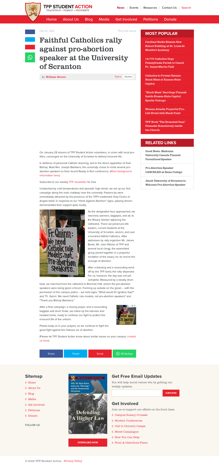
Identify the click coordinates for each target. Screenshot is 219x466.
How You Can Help (127, 437)
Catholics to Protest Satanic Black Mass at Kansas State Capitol (163, 79)
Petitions (150, 19)
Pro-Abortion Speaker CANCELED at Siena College (163, 170)
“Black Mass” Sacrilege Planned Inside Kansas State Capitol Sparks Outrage (165, 96)
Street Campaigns (127, 431)
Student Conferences (128, 420)
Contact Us (169, 8)
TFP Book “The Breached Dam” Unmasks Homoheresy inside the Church (165, 126)
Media (104, 19)
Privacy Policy (73, 461)
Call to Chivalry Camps (130, 426)
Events (134, 8)
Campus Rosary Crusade (131, 415)
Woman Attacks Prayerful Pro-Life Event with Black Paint (165, 111)
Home (51, 19)
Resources (150, 8)
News (121, 8)
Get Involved (126, 19)
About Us (71, 19)
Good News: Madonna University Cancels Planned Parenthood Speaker (163, 155)
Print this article (127, 31)
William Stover (56, 77)
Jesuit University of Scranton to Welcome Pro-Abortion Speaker (165, 182)
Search (187, 8)
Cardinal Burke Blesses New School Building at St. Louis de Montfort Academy (165, 46)
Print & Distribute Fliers (131, 442)
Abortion (128, 77)
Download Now (88, 442)
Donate (170, 19)
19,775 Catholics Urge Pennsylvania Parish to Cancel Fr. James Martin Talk (164, 63)
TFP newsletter (78, 182)
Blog (89, 19)
